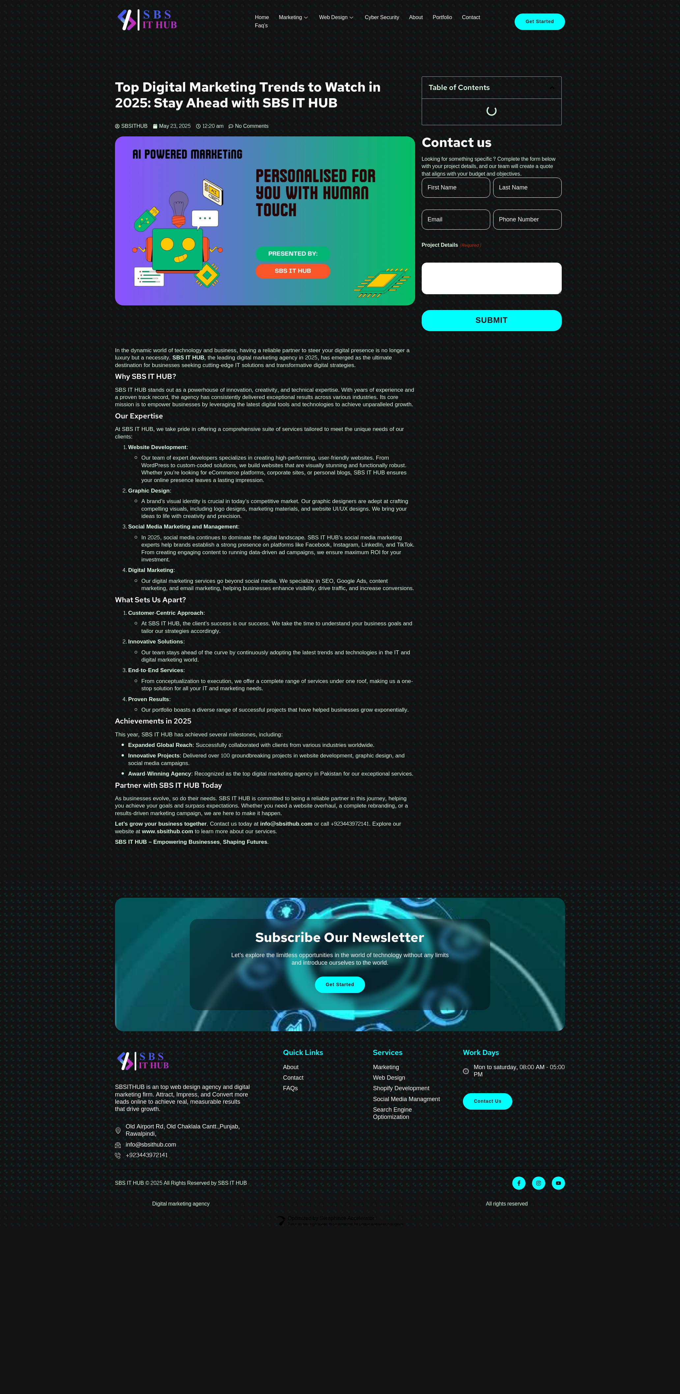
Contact (471, 18)
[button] (552, 87)
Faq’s (261, 26)
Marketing (294, 18)
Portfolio (442, 18)
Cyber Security (382, 18)
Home (262, 18)
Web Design (337, 18)
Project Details (451, 245)
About (416, 18)
